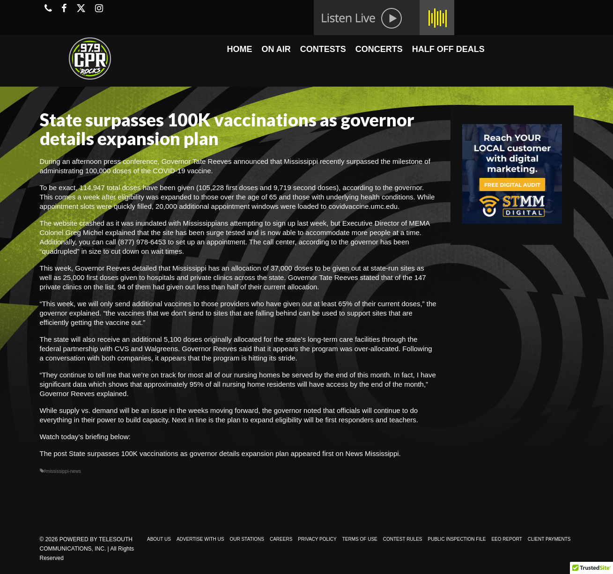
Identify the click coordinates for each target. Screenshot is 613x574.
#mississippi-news (62, 471)
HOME (239, 49)
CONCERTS (379, 49)
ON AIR (275, 49)
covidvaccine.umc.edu (363, 206)
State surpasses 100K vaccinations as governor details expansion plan (178, 453)
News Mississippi (372, 453)
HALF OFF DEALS (448, 49)
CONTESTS (323, 49)
